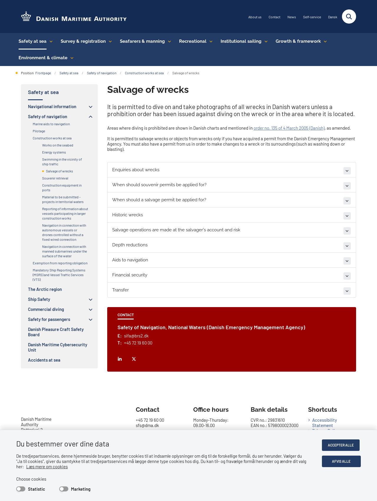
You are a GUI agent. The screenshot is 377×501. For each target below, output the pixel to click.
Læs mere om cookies (39, 466)
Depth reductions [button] (130, 245)
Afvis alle (342, 461)
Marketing (80, 489)
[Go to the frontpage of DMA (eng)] (71, 16)
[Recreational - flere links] (209, 41)
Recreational (192, 41)
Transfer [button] (120, 290)
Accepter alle (342, 445)
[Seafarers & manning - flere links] (168, 41)
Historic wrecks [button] (127, 214)
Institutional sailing (241, 41)
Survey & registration (83, 41)
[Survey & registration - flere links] (109, 41)
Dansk (332, 17)
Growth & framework (298, 41)
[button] (89, 107)
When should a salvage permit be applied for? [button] (159, 199)
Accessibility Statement (324, 422)
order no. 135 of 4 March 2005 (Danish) (289, 128)
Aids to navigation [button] (130, 260)
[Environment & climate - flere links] (70, 57)
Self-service (312, 17)
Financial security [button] (129, 275)
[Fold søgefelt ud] (349, 16)
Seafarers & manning (142, 41)
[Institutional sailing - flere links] (265, 41)
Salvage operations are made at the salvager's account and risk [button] (176, 230)
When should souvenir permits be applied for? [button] (159, 184)
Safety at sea (33, 41)
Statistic (36, 489)
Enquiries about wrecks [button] (135, 169)
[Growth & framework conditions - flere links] (324, 41)
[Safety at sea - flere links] (50, 41)
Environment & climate (43, 57)
